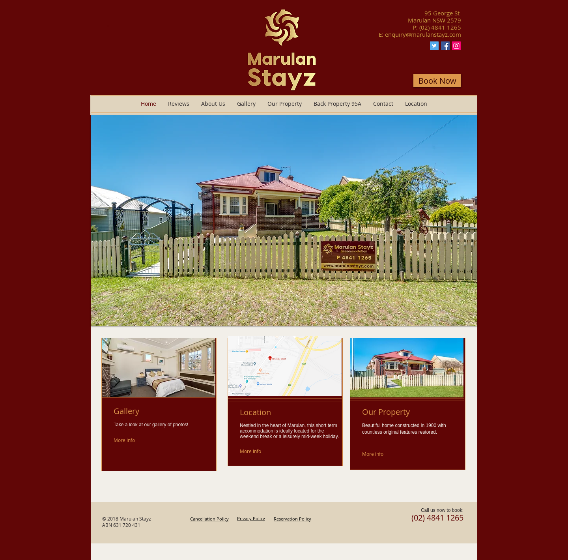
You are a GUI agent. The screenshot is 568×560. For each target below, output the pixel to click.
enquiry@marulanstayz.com (423, 34)
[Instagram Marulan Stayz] (456, 45)
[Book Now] (437, 80)
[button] (284, 220)
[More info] (132, 440)
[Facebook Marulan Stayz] (445, 45)
